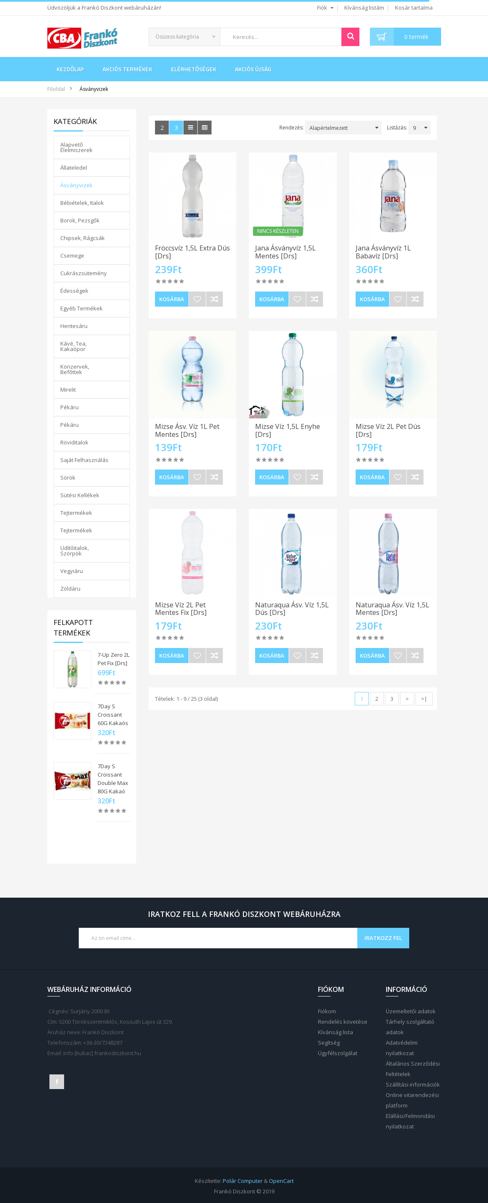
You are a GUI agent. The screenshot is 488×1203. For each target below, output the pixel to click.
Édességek (74, 290)
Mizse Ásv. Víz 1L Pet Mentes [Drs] (187, 430)
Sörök (67, 477)
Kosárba (171, 299)
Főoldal (56, 89)
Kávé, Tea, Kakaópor (73, 346)
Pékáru (69, 407)
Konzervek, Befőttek (74, 369)
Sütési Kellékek (79, 495)
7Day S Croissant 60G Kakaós (113, 714)
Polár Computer (243, 1181)
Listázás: (397, 127)
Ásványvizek (94, 89)
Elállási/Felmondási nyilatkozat (410, 1121)
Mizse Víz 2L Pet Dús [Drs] (388, 430)
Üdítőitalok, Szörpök (74, 550)
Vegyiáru (71, 571)
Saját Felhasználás (84, 460)
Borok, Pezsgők (80, 220)
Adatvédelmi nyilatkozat (402, 1048)
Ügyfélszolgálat (337, 1053)
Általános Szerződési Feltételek (413, 1069)
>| (424, 698)
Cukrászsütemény (83, 273)
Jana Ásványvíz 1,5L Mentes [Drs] (285, 252)
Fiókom (327, 1011)
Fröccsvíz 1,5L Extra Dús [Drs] (192, 252)
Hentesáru (74, 326)
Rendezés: (291, 127)
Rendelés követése (342, 1021)
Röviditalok (74, 442)
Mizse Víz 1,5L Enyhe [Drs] (287, 430)
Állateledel (73, 167)
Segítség (329, 1042)
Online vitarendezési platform (412, 1100)
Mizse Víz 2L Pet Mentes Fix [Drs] (181, 608)
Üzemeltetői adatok (411, 1011)
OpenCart (281, 1181)
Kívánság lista (335, 1032)
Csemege (72, 255)
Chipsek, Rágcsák (82, 238)
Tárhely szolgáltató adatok (410, 1027)
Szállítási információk (413, 1084)
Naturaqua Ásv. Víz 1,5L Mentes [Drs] (392, 608)
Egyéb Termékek (81, 308)
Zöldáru (70, 588)
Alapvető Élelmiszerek (76, 147)
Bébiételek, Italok (82, 203)
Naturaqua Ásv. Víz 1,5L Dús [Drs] (292, 608)
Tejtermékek (76, 512)
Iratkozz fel (383, 938)
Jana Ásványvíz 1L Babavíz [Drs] (383, 252)
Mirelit (68, 389)
